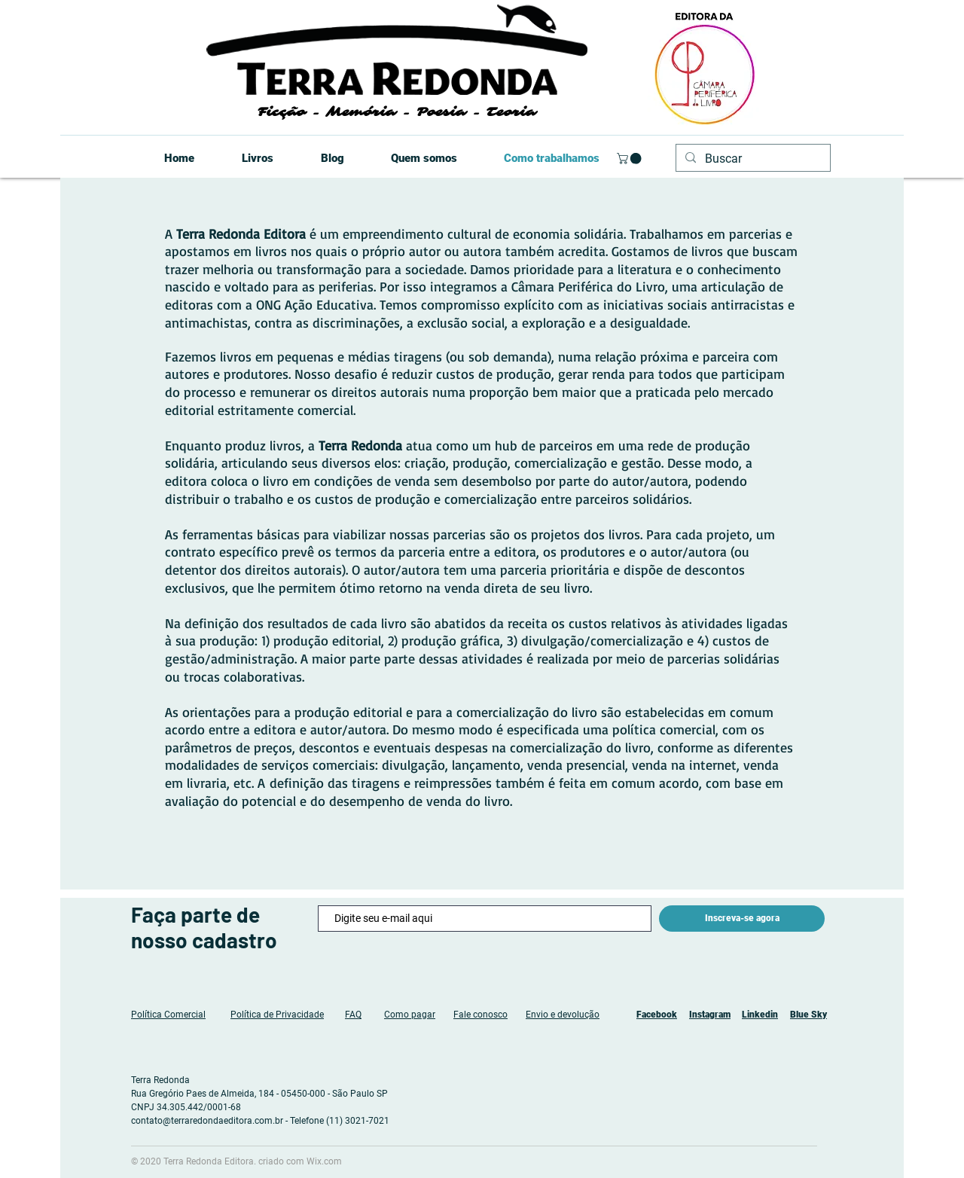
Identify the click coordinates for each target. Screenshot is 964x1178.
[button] (630, 158)
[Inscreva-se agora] (742, 918)
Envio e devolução (562, 1014)
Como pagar (409, 1014)
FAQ (353, 1014)
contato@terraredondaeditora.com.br (207, 1120)
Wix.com (324, 1161)
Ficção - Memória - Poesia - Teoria (396, 112)
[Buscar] (751, 159)
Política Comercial (168, 1014)
